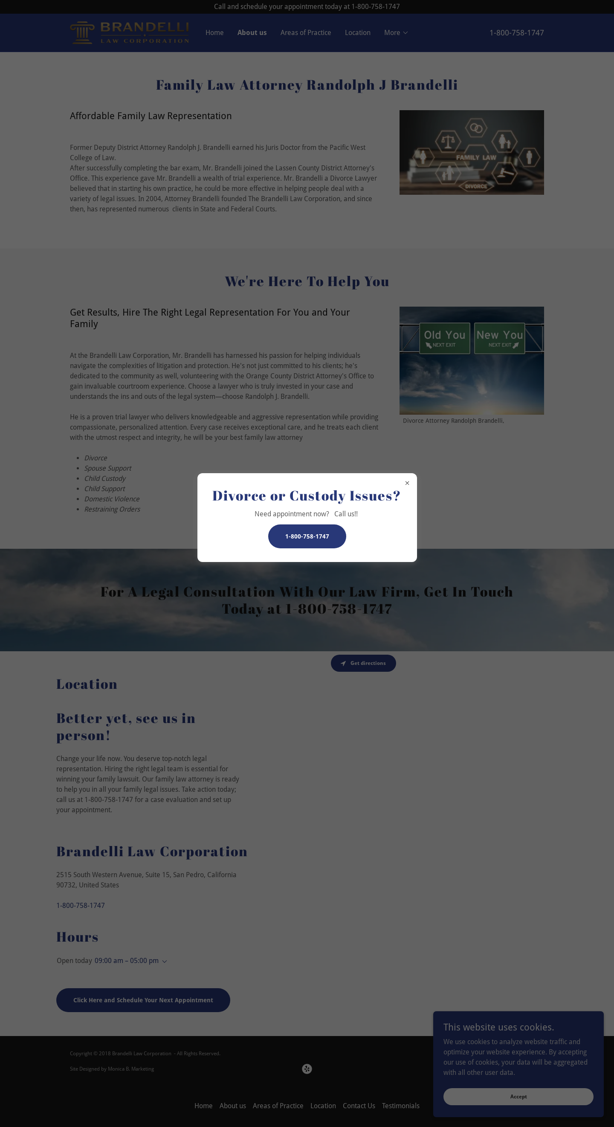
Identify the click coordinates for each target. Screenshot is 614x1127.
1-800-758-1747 (307, 536)
